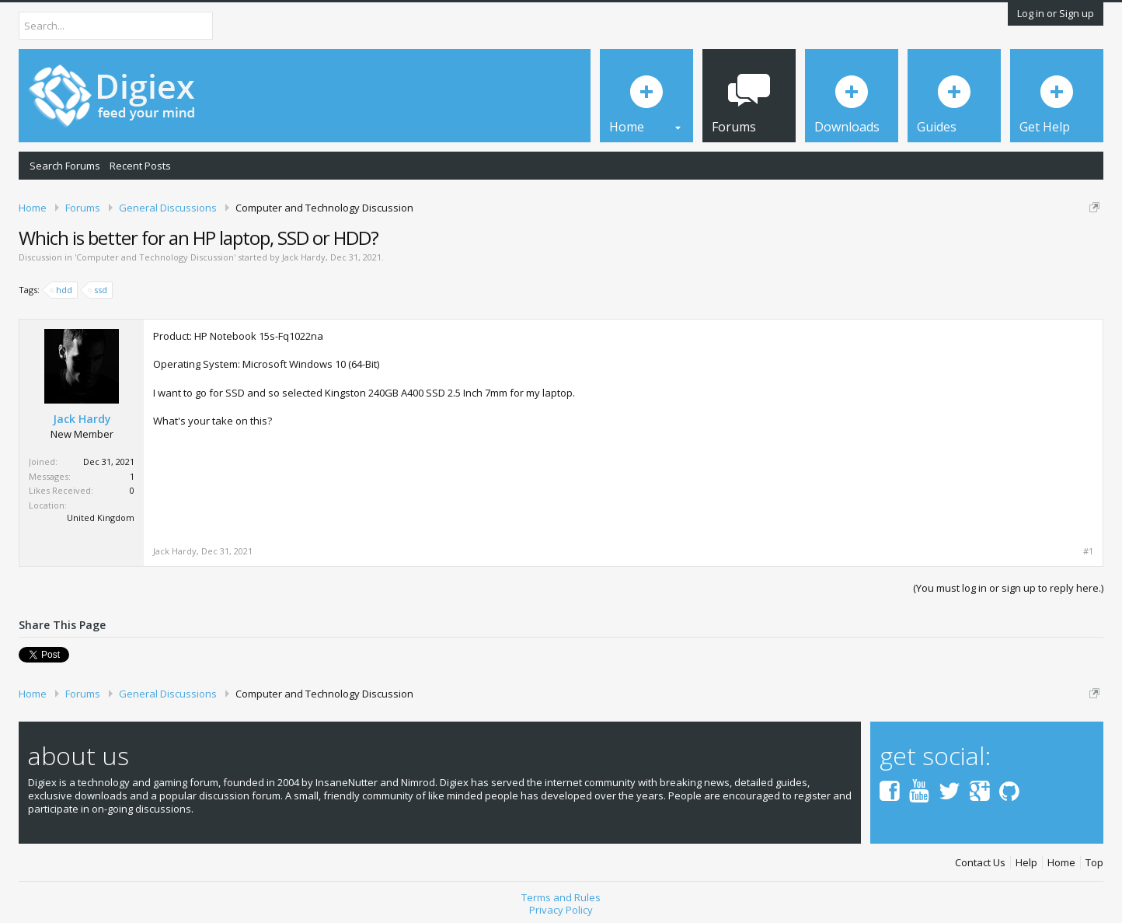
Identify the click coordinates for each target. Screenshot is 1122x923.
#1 (1088, 551)
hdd (61, 290)
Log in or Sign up (1055, 13)
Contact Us (980, 862)
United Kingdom (100, 517)
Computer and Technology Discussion (155, 257)
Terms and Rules (561, 897)
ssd (98, 290)
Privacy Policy (561, 910)
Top (1094, 862)
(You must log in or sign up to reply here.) (1008, 588)
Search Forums (65, 166)
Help (1026, 862)
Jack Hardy (304, 257)
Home (1061, 862)
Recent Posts (140, 166)
